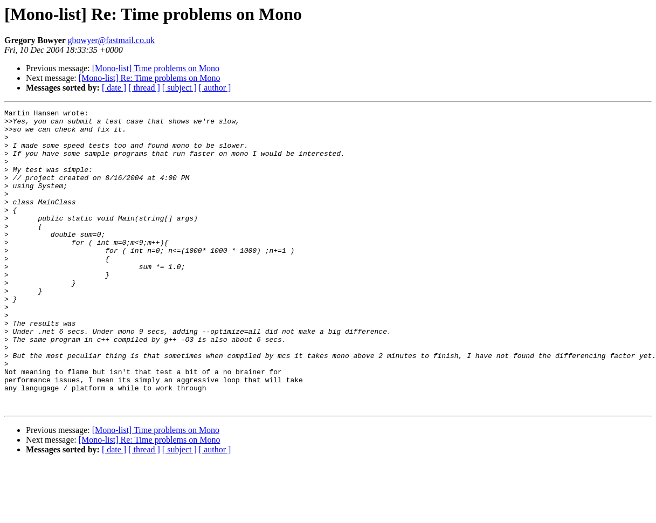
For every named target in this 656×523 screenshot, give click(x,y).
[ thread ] (144, 87)
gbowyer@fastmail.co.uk (111, 40)
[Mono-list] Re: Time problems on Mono (149, 77)
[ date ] (114, 87)
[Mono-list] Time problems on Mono (155, 68)
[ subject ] (179, 87)
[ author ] (215, 87)
